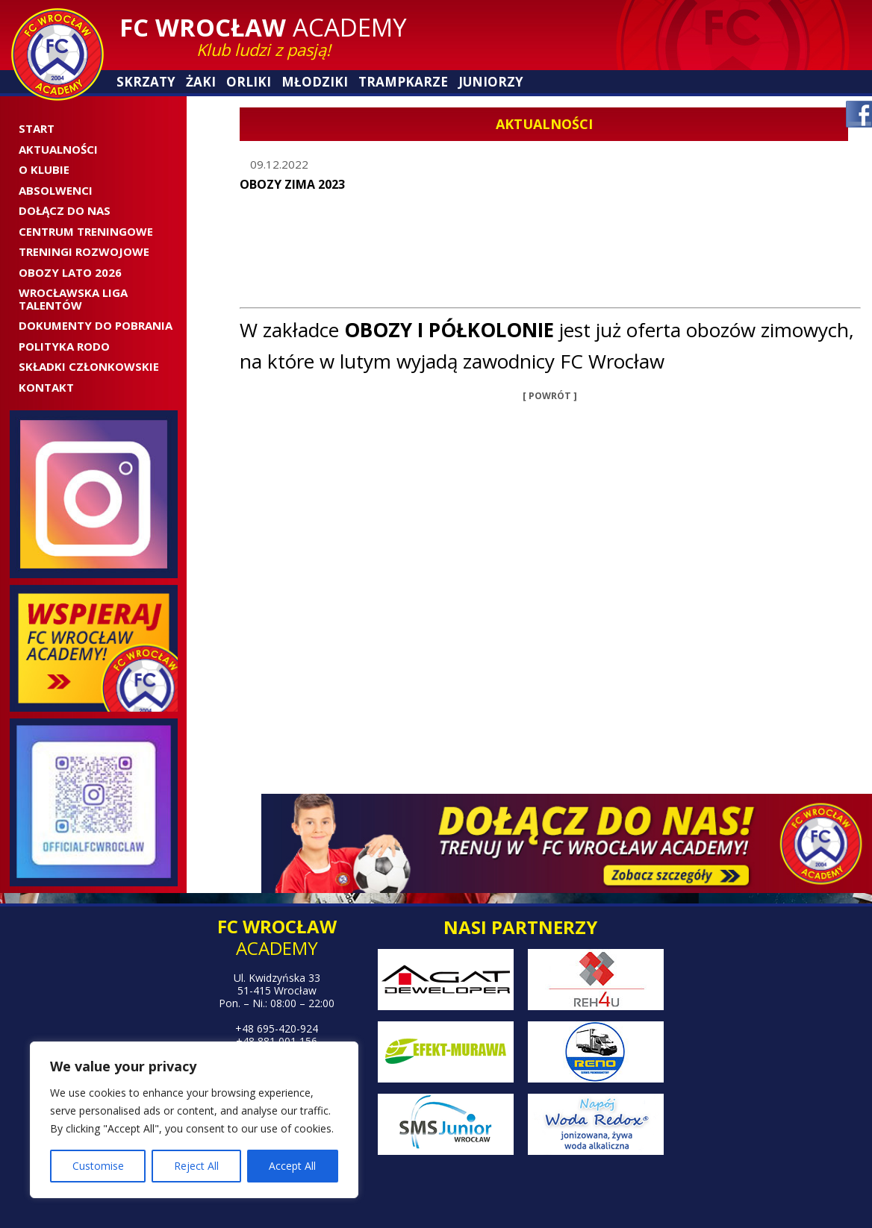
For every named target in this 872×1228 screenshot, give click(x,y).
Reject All (196, 1166)
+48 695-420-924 (276, 1028)
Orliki (248, 81)
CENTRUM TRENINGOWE (86, 231)
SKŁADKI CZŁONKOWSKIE (89, 366)
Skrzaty (145, 81)
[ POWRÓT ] (550, 395)
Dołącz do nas (64, 210)
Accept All (292, 1166)
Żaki (201, 81)
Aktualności (58, 149)
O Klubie (44, 169)
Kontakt (46, 387)
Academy (263, 27)
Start (36, 128)
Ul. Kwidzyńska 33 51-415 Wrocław (277, 984)
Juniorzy (490, 81)
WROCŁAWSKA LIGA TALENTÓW (73, 299)
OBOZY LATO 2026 (70, 272)
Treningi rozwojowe (84, 251)
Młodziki (314, 81)
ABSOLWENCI (56, 190)
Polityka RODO (64, 346)
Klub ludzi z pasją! (263, 49)
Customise (98, 1166)
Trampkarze (403, 81)
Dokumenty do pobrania (95, 325)
